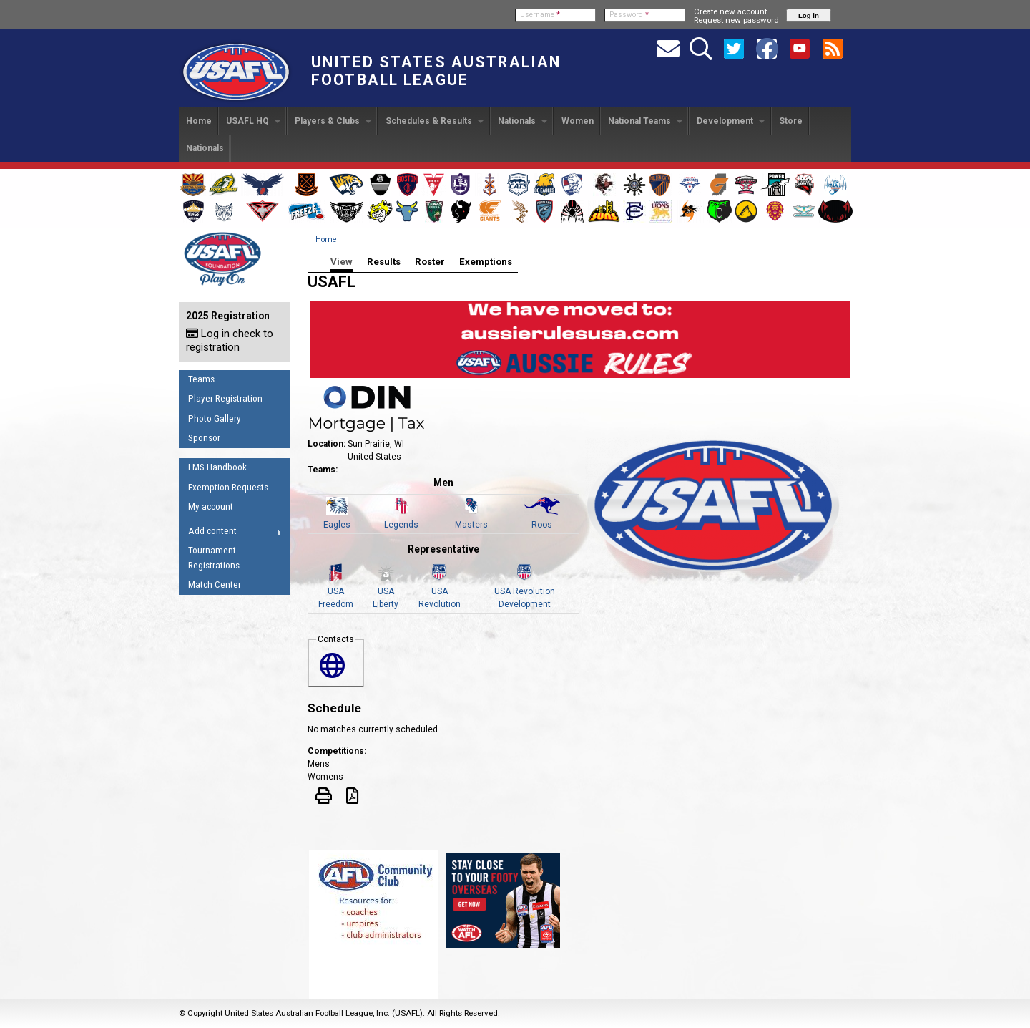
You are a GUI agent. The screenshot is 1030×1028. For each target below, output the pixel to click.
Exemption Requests (228, 487)
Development (731, 121)
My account (210, 506)
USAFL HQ (253, 121)
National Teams (645, 121)
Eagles (336, 525)
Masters (471, 525)
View (341, 261)
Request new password (736, 20)
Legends (401, 525)
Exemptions (485, 261)
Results (384, 261)
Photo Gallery (214, 418)
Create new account (730, 11)
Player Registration (225, 398)
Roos (541, 525)
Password (629, 15)
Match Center (214, 584)
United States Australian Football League (436, 71)
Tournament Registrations (214, 558)
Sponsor (204, 437)
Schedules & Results (435, 121)
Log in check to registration (229, 340)
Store (791, 121)
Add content (231, 533)
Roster (430, 261)
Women (577, 121)
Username (540, 15)
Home (199, 121)
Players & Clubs (333, 121)
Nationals (522, 121)
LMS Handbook (217, 467)
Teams (201, 379)
